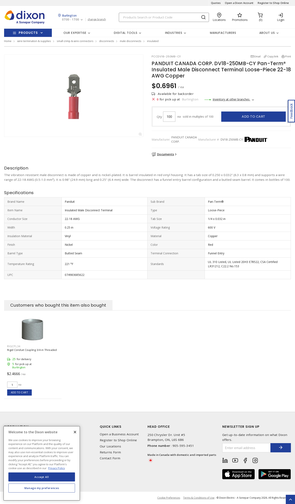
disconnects (106, 41)
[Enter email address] (246, 447)
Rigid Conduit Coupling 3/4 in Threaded (32, 350)
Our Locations (110, 446)
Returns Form (110, 452)
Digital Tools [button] (125, 33)
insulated (153, 41)
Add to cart (253, 116)
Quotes (216, 3)
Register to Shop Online (273, 3)
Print (288, 56)
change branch (97, 19)
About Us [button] (267, 33)
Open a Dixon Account (239, 3)
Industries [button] (173, 33)
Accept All (41, 477)
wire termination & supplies (34, 41)
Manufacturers (223, 33)
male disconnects (130, 41)
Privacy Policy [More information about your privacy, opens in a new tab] (56, 468)
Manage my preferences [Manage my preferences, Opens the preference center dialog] (41, 488)
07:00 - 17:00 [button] (70, 19)
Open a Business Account (119, 434)
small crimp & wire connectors (75, 41)
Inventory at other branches (231, 99)
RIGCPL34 (13, 346)
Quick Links (110, 426)
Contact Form (110, 458)
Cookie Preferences (168, 498)
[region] (41, 463)
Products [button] (28, 33)
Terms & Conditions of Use (198, 497)
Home (7, 41)
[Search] (164, 17)
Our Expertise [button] (75, 33)
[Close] (74, 432)
